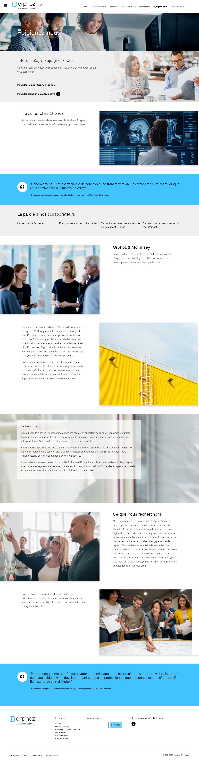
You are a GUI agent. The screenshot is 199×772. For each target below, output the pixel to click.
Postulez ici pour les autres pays (39, 93)
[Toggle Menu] (5, 5)
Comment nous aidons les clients (122, 7)
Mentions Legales (52, 755)
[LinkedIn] (133, 724)
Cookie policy (26, 755)
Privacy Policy (38, 755)
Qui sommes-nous (98, 7)
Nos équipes (144, 7)
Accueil (84, 7)
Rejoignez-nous (160, 7)
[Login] (39, 6)
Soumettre (115, 725)
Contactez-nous (177, 7)
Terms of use (14, 755)
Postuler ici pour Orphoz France (36, 84)
